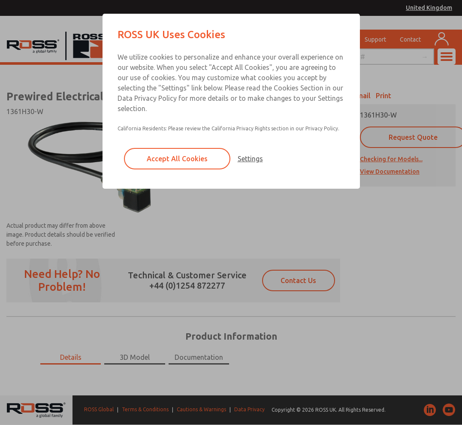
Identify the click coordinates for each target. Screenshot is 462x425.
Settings (250, 159)
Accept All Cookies (177, 159)
